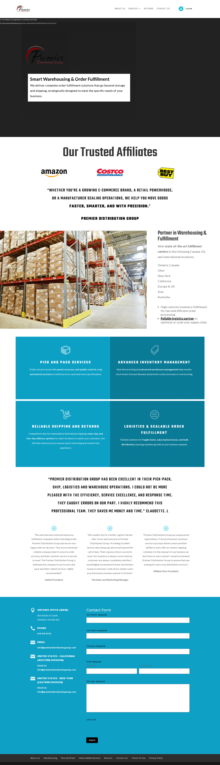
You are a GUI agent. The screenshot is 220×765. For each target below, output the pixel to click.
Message (95, 681)
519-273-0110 (44, 633)
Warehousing (50, 758)
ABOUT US (120, 8)
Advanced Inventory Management (154, 362)
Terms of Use (138, 758)
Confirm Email (145, 665)
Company (95, 646)
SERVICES (133, 8)
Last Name (96, 630)
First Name (96, 614)
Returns (108, 758)
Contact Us (122, 758)
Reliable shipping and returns (65, 426)
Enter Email (91, 665)
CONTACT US (163, 8)
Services (23, 107)
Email (41, 642)
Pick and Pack (68, 758)
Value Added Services (89, 758)
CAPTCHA (91, 719)
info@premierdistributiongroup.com (56, 647)
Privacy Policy (156, 758)
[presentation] (108, 728)
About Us (35, 758)
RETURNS (148, 8)
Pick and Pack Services (65, 362)
